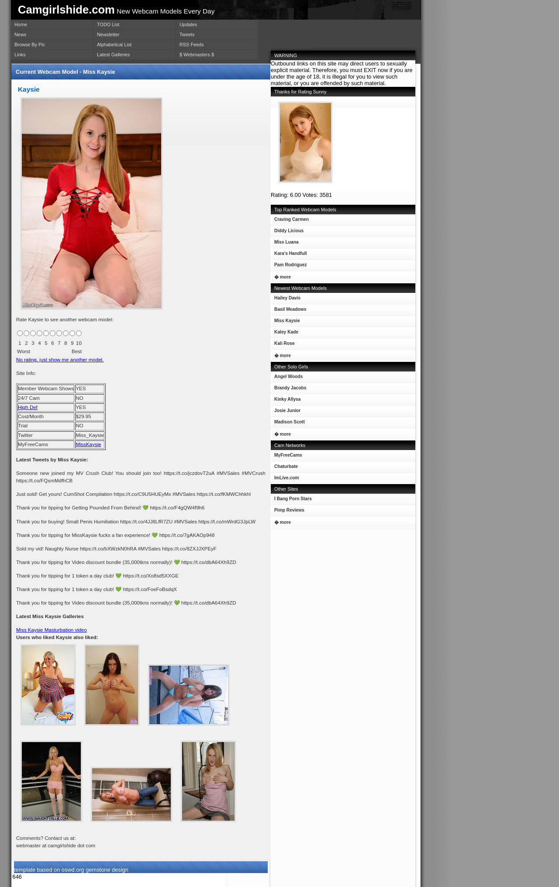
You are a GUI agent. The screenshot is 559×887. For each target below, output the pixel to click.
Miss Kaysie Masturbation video (51, 630)
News (20, 34)
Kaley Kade (284, 334)
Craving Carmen (290, 221)
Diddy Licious (287, 232)
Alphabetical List (114, 44)
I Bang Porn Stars (293, 498)
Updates (188, 24)
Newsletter (108, 34)
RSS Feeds (191, 44)
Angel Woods (287, 378)
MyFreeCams (288, 455)
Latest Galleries (113, 54)
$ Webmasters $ (196, 54)
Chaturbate (286, 466)
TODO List (108, 24)
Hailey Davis (285, 300)
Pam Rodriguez (289, 266)
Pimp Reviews (289, 510)
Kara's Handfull (289, 255)
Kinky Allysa (286, 401)
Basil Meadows (288, 311)
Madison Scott (288, 423)
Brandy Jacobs (288, 389)
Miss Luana (285, 244)
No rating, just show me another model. (60, 359)
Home (20, 24)
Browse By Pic (29, 44)
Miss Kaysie (285, 322)
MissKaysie (88, 444)
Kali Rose (283, 345)
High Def (28, 407)
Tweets (186, 34)
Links (19, 54)
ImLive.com (286, 477)
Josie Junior (285, 412)
